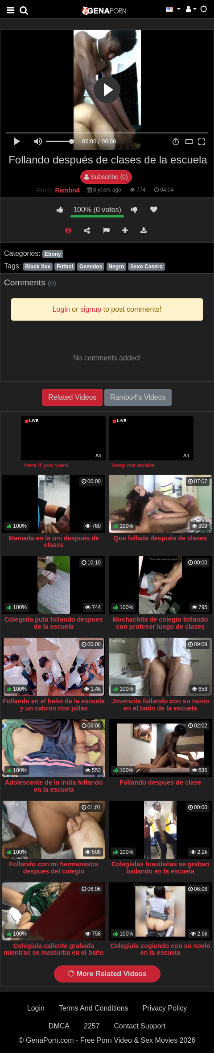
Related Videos (72, 397)
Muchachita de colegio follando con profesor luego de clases (160, 623)
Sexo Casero (146, 266)
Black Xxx (37, 266)
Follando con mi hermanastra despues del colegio (54, 868)
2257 (92, 1026)
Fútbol (65, 266)
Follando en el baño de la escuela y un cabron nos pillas (54, 705)
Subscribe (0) (106, 176)
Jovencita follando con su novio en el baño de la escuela (160, 705)
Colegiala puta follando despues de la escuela (53, 623)
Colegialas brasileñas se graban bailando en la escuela (160, 868)
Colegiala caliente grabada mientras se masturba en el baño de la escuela (54, 953)
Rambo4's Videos (138, 397)
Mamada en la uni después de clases (53, 542)
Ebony (53, 254)
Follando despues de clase (160, 782)
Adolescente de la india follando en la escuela (54, 786)
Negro (116, 266)
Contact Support (140, 1026)
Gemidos (90, 266)
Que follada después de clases (160, 538)
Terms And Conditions (93, 1008)
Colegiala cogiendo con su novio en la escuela (160, 949)
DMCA (59, 1026)
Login (36, 1008)
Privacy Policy (165, 1008)
